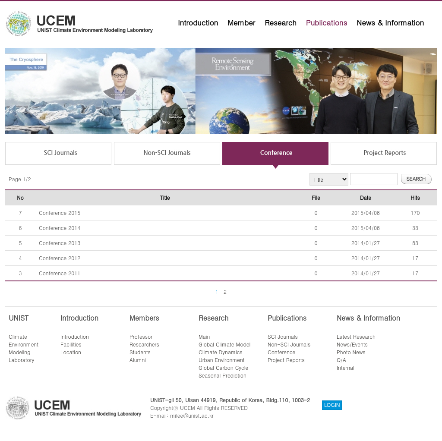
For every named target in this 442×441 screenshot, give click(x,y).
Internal (345, 367)
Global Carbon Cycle (223, 367)
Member (241, 22)
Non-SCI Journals (289, 344)
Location (70, 352)
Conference (281, 352)
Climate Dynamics (221, 352)
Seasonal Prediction (222, 375)
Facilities (71, 344)
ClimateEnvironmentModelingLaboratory (23, 348)
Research (281, 22)
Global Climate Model (224, 344)
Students (140, 352)
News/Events (352, 344)
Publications (326, 22)
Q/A (341, 359)
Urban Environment (222, 359)
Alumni (137, 359)
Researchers (144, 344)
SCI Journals (283, 336)
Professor (140, 336)
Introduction (198, 22)
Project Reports (286, 359)
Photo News (351, 352)
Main (204, 336)
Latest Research (356, 336)
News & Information (390, 22)
